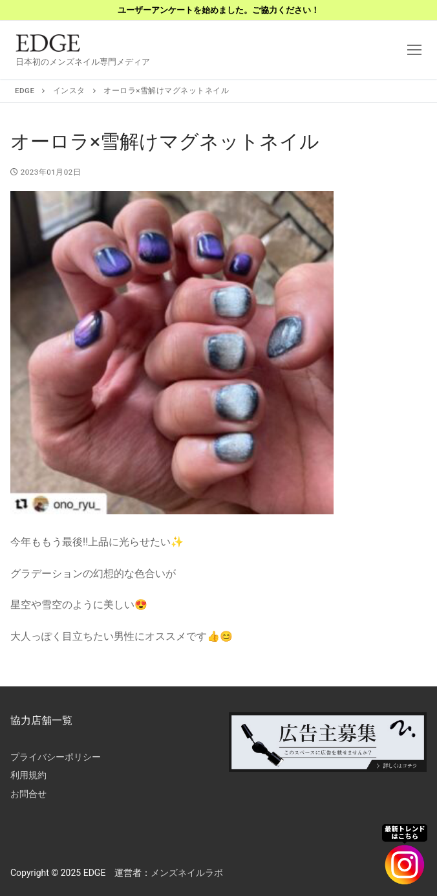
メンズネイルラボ (187, 873)
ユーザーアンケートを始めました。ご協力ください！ (218, 10)
